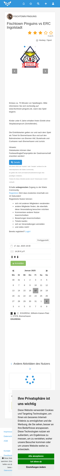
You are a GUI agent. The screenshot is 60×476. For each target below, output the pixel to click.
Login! (27, 231)
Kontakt (7, 451)
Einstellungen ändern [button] (36, 467)
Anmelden (18, 263)
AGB (6, 441)
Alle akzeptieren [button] (36, 456)
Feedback (8, 455)
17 (35, 290)
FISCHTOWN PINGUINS (22, 16)
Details (15, 162)
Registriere (13, 193)
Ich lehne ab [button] (36, 461)
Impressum (8, 432)
